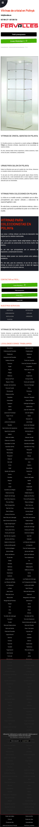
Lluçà (9, 486)
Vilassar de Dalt (29, 437)
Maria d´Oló (10, 597)
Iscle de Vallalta (29, 412)
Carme (10, 474)
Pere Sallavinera (29, 557)
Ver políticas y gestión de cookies (20, 737)
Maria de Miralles (29, 625)
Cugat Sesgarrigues (9, 523)
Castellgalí (29, 489)
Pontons (10, 363)
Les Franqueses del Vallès (29, 582)
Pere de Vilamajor (29, 385)
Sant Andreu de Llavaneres (9, 428)
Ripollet (10, 425)
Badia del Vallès (10, 437)
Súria (29, 573)
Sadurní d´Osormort (9, 542)
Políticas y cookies (29, 825)
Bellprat (10, 459)
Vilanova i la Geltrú (10, 440)
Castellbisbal (29, 822)
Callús (9, 406)
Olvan (29, 610)
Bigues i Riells (10, 382)
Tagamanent (9, 650)
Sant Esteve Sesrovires (9, 520)
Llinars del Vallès (9, 579)
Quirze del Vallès (29, 551)
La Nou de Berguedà (9, 545)
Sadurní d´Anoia (10, 526)
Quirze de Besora (9, 554)
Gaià (29, 653)
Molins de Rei (29, 816)
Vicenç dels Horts (10, 529)
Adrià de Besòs (29, 431)
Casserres (29, 471)
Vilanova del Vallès (29, 440)
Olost (9, 613)
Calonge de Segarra (29, 403)
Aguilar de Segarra (10, 471)
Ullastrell (29, 594)
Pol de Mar (10, 557)
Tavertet (9, 643)
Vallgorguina (29, 566)
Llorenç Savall (29, 511)
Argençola (29, 486)
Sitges (10, 603)
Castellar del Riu (9, 446)
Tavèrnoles (29, 643)
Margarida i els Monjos (29, 597)
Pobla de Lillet (29, 819)
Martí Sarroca (29, 505)
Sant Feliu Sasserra (9, 499)
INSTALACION (10, 316)
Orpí (10, 606)
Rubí (10, 419)
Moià (29, 372)
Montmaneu (10, 659)
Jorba (29, 656)
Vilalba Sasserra (29, 493)
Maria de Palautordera (10, 625)
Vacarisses (10, 573)
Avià (29, 462)
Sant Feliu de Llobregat (9, 517)
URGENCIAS (29, 316)
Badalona (29, 354)
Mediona (10, 375)
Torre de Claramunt (29, 619)
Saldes (29, 576)
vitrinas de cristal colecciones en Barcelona (16, 47)
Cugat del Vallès (29, 523)
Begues (10, 480)
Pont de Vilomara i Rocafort (29, 363)
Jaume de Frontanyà (9, 412)
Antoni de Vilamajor (29, 425)
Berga (29, 456)
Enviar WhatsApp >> (18, 41)
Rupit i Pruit (9, 415)
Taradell (10, 647)
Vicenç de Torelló (29, 529)
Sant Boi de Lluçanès (10, 536)
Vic (29, 560)
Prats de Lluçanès (29, 360)
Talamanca (29, 647)
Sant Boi (29, 536)
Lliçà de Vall (29, 631)
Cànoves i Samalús (29, 397)
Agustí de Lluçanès (10, 431)
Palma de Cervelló (29, 369)
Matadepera (10, 449)
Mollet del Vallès (9, 816)
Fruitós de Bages (9, 548)
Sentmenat (10, 653)
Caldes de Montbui (29, 496)
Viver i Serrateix (29, 628)
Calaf (9, 468)
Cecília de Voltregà (29, 526)
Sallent (10, 434)
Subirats (9, 576)
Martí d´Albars (10, 511)
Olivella (29, 613)
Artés (9, 465)
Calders (29, 465)
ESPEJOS (29, 313)
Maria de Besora (29, 650)
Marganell (9, 456)
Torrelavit (9, 619)
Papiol (10, 369)
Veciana (10, 563)
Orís (10, 610)
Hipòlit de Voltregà (10, 496)
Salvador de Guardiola (10, 385)
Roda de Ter (29, 419)
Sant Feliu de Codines (29, 517)
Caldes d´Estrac (10, 360)
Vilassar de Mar (10, 394)
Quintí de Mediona (29, 554)
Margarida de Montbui (10, 600)
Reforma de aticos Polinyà (10, 825)
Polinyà (10, 819)
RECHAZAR (15, 741)
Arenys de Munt (10, 379)
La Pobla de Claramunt (29, 542)
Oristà (29, 606)
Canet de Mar (29, 400)
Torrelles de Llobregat (10, 616)
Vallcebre (9, 569)
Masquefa (29, 449)
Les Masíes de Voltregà (29, 579)
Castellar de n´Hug (29, 446)
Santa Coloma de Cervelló (29, 622)
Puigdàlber (29, 366)
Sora (10, 483)
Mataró (29, 434)
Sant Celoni (10, 591)
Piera (29, 474)
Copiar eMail (19, 300)
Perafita (10, 477)
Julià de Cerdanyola (9, 422)
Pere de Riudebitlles (29, 499)
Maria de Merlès (10, 628)
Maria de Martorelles (29, 591)
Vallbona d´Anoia (29, 569)
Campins (9, 403)
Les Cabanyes (10, 585)
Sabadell (29, 539)
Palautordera (29, 520)
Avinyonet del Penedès (10, 357)
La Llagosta (29, 545)
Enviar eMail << (19, 295)
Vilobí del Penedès (10, 631)
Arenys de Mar (29, 379)
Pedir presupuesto (18, 34)
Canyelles (9, 397)
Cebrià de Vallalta (29, 533)
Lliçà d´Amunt (10, 634)
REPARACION (29, 310)
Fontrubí (10, 656)
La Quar (10, 588)
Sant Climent (29, 588)
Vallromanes (29, 563)
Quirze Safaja (9, 551)
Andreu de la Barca (29, 428)
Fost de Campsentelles (29, 548)
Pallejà (10, 372)
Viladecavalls (29, 351)
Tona (29, 394)
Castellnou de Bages (9, 489)
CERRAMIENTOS (9, 313)
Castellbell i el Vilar (10, 443)
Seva (29, 603)
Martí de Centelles (29, 508)
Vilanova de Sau (10, 493)
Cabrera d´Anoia (29, 459)
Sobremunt (29, 600)
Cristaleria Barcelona (4, 47)
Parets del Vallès (29, 477)
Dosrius (10, 637)
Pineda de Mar (10, 822)
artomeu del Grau (10, 539)
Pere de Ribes (10, 502)
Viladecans (10, 354)
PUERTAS (9, 319)
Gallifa (29, 480)
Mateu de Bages (29, 502)
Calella (10, 409)
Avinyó (29, 357)
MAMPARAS (10, 310)
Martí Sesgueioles (10, 505)
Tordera (10, 640)
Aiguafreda (29, 468)
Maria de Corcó (10, 594)
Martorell (29, 452)
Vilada (9, 560)
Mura (29, 388)
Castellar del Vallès (29, 443)
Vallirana (10, 566)
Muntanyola (10, 391)
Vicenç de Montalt (10, 533)
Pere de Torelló (10, 388)
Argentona (29, 375)
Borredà (10, 462)
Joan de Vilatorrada (29, 409)
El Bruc (29, 634)
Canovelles (10, 400)
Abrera (29, 640)
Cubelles (29, 637)
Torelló (10, 622)
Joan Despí (29, 422)
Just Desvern (29, 514)
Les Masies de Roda (9, 582)
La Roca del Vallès (29, 585)
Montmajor (29, 659)
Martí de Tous (9, 508)
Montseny (29, 391)
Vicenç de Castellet (29, 382)
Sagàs (29, 483)
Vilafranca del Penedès (10, 351)
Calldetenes (29, 406)
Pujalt (9, 366)
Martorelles (10, 452)
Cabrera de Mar (29, 348)
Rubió (29, 415)
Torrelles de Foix (29, 616)
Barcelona (10, 348)
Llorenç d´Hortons (10, 514)
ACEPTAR (25, 741)
